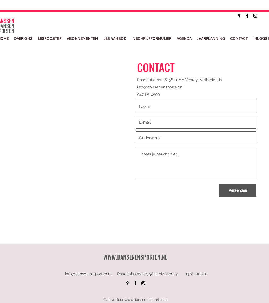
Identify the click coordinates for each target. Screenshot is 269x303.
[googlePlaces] (239, 15)
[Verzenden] (237, 190)
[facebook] (247, 15)
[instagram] (255, 15)
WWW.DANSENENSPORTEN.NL (135, 257)
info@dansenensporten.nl (160, 87)
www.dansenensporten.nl (146, 300)
